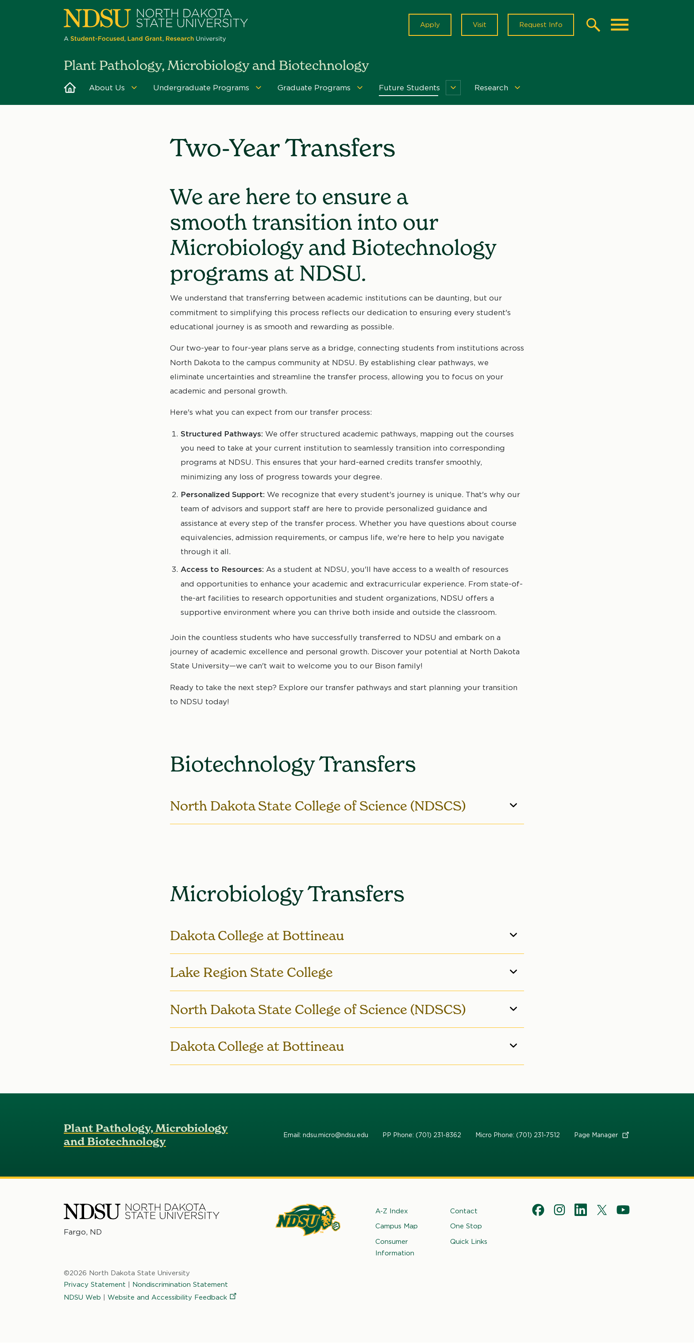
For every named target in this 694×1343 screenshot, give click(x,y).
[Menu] (134, 87)
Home (70, 87)
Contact (464, 1211)
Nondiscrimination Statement (180, 1285)
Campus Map (396, 1226)
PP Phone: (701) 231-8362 (421, 1134)
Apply (430, 25)
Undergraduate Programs (201, 87)
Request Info (541, 25)
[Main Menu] (619, 24)
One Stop (466, 1226)
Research (491, 87)
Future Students (409, 87)
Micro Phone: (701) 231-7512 (517, 1134)
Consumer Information (394, 1247)
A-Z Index (391, 1211)
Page (602, 1134)
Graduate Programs (314, 87)
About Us (107, 87)
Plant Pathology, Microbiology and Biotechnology (146, 1135)
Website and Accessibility (173, 1297)
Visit (479, 25)
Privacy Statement (95, 1285)
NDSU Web (82, 1297)
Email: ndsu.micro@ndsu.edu (325, 1134)
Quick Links (468, 1241)
